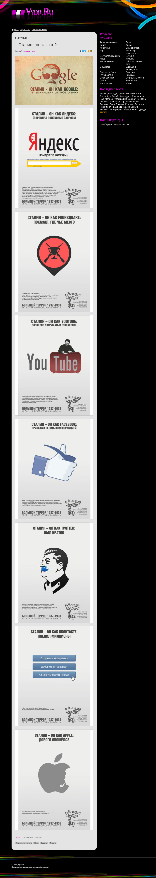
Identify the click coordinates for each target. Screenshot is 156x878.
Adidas (133, 109)
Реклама (130, 75)
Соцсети (44, 843)
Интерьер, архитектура (132, 51)
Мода (102, 58)
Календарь (113, 93)
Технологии (131, 80)
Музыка (130, 58)
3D (127, 93)
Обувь (126, 109)
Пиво (112, 104)
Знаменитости (133, 48)
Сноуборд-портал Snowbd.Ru (114, 124)
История (53, 843)
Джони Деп (105, 96)
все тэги (103, 112)
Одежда (142, 109)
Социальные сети (28, 51)
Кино (122, 93)
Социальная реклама (24, 843)
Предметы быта (108, 72)
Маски (126, 107)
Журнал (15, 30)
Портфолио (25, 30)
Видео (103, 45)
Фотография (106, 83)
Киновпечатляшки (39, 30)
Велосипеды (132, 101)
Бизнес (129, 42)
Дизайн (129, 45)
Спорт (103, 80)
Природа (130, 72)
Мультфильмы (107, 61)
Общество (105, 67)
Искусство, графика (110, 56)
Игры (102, 50)
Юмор (36, 843)
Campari (132, 99)
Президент (105, 107)
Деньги (134, 107)
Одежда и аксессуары (131, 68)
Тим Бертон (135, 93)
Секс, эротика (107, 77)
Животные (105, 48)
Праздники (117, 107)
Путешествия (106, 75)
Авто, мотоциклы (108, 42)
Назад (17, 837)
